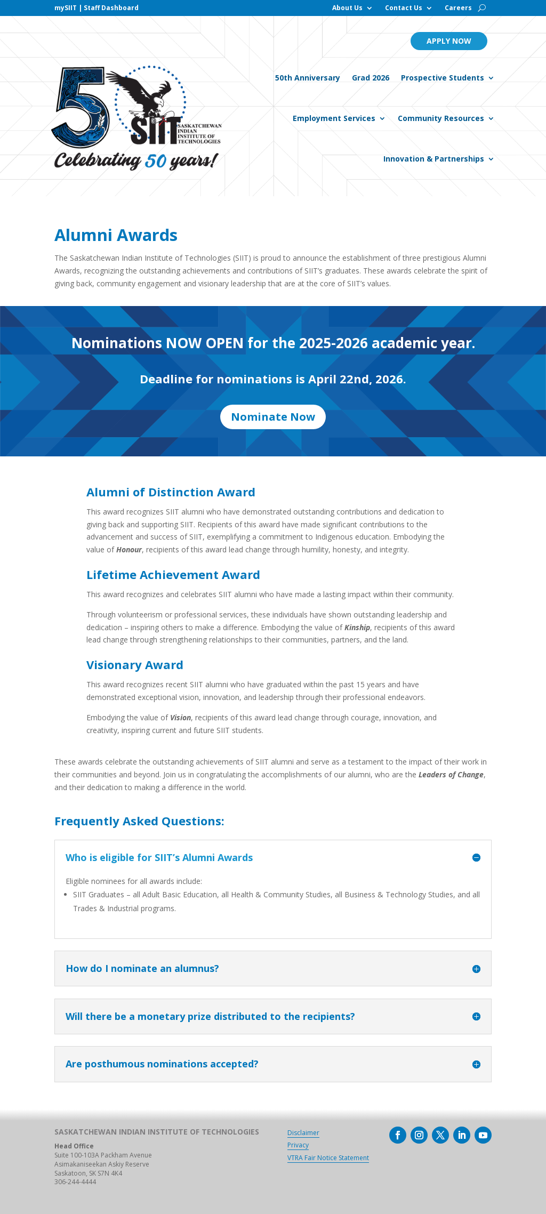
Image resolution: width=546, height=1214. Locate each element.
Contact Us (403, 8)
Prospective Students (442, 78)
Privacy (298, 1144)
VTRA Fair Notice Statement (328, 1157)
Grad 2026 (370, 78)
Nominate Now (273, 416)
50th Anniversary (307, 78)
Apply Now (449, 41)
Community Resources (441, 118)
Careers (458, 8)
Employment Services (334, 118)
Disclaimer (303, 1132)
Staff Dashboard (111, 7)
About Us (347, 8)
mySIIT (65, 7)
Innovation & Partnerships (433, 159)
